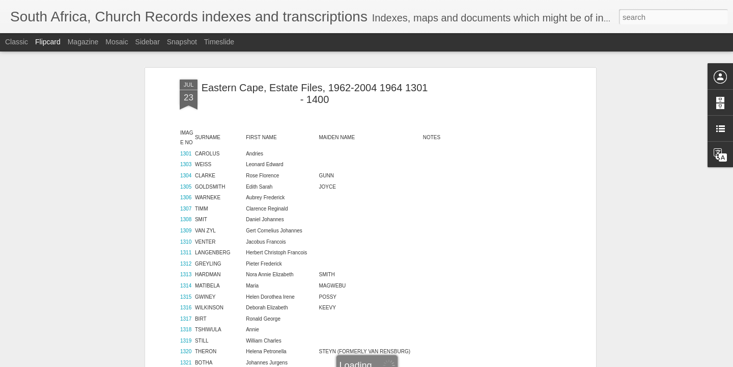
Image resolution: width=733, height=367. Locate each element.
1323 (185, 314)
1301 (185, 83)
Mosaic (116, 42)
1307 (185, 138)
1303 (185, 94)
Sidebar (147, 42)
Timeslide (219, 42)
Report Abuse (428, 361)
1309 (185, 160)
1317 (185, 248)
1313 (185, 204)
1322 (185, 303)
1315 (185, 226)
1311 (185, 182)
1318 (185, 259)
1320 (185, 281)
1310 (185, 171)
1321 (185, 292)
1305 (185, 116)
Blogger (398, 361)
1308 (185, 149)
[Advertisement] (505, 169)
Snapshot (182, 42)
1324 (185, 325)
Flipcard (48, 42)
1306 (185, 127)
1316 (185, 237)
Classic (16, 42)
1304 (185, 105)
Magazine (83, 42)
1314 (185, 215)
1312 (185, 193)
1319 (185, 270)
